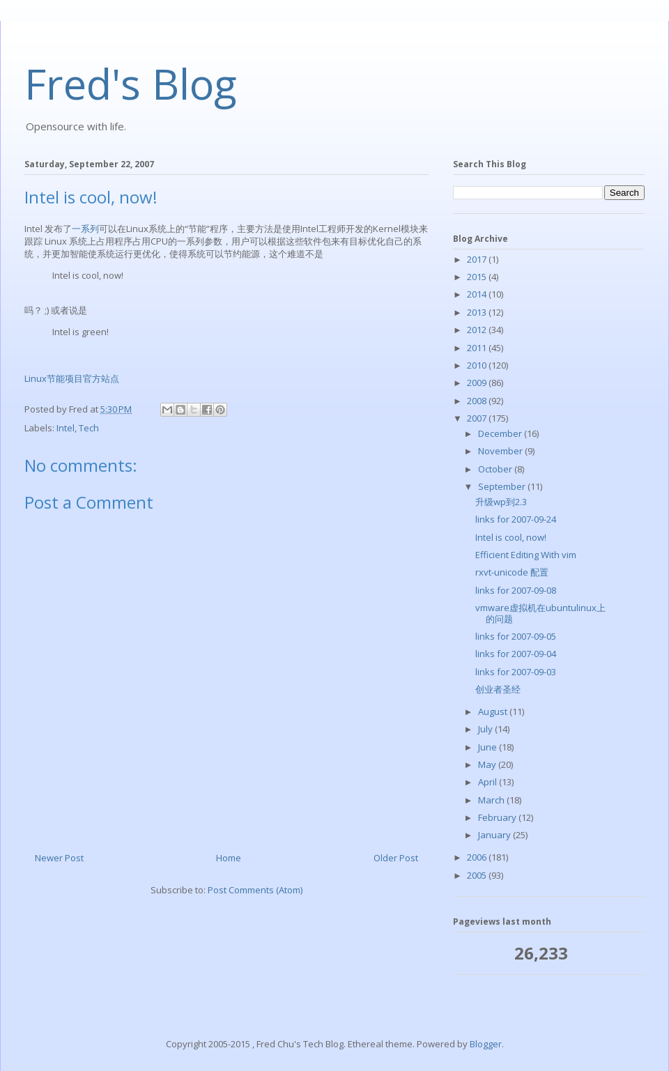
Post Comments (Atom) (255, 890)
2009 (478, 382)
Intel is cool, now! (510, 537)
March (492, 800)
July (486, 729)
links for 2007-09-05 (515, 636)
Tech (89, 428)
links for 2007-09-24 (515, 519)
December (501, 433)
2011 (478, 347)
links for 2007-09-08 (515, 590)
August (493, 711)
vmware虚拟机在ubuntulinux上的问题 (540, 613)
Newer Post (59, 858)
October (496, 469)
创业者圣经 (498, 689)
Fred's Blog (130, 83)
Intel (65, 428)
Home (228, 858)
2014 (478, 294)
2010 (478, 365)
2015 (478, 276)
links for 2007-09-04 (515, 653)
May (488, 764)
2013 (478, 312)
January (495, 835)
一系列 (85, 228)
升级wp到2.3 (501, 501)
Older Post (396, 858)
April (488, 782)
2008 (478, 400)
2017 (478, 259)
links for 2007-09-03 (515, 671)
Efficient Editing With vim (525, 554)
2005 (478, 875)
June (488, 747)
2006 (478, 857)
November (501, 451)
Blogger (486, 1044)
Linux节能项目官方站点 (71, 378)
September (503, 486)
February (498, 817)
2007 (478, 418)
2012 (478, 329)
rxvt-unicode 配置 (511, 572)
